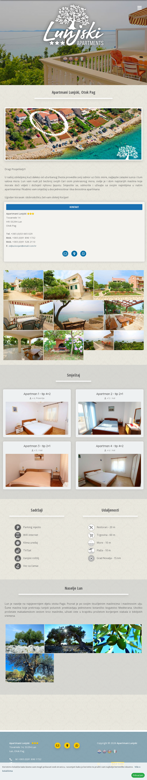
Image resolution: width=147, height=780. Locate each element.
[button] (138, 8)
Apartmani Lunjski (19, 743)
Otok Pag (19, 751)
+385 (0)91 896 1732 (29, 759)
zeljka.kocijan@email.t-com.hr (22, 245)
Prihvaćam (138, 775)
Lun (11, 751)
